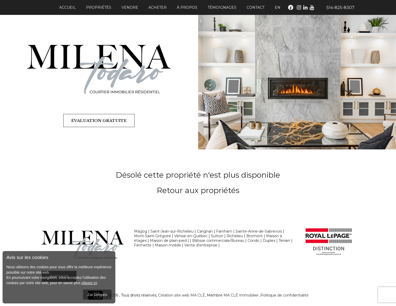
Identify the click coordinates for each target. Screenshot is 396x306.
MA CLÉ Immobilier (241, 295)
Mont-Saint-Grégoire (152, 236)
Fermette (142, 245)
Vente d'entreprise (200, 245)
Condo (253, 240)
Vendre (129, 7)
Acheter (157, 7)
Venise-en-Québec (191, 236)
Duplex (269, 240)
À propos (187, 7)
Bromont (254, 236)
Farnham (224, 231)
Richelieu (235, 236)
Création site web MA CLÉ (181, 295)
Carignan (205, 231)
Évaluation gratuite (99, 120)
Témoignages (222, 7)
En (277, 7)
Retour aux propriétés (198, 190)
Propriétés (98, 7)
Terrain (284, 240)
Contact (256, 7)
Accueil (67, 7)
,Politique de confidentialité (284, 295)
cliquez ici (89, 283)
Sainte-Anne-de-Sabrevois (259, 231)
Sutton (217, 236)
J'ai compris (97, 294)
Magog (140, 231)
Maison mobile (168, 245)
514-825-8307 (340, 7)
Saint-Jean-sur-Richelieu (172, 231)
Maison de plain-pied (168, 240)
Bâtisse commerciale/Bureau (218, 240)
